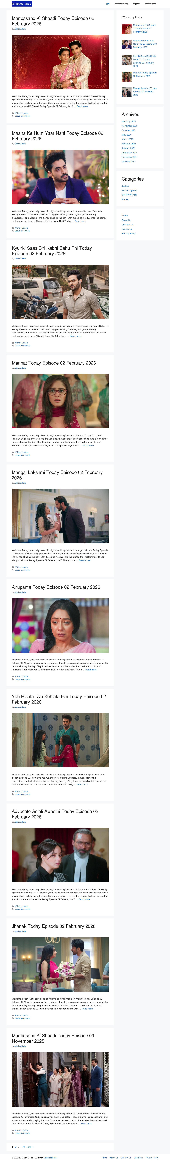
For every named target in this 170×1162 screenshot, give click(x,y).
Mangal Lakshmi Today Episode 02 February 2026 (57, 475)
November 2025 (129, 126)
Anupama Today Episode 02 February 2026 (56, 587)
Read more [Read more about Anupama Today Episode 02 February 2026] (91, 669)
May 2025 (126, 134)
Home (125, 215)
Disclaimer (127, 229)
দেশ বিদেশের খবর (121, 4)
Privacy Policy (129, 233)
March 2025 (127, 139)
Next (30, 1147)
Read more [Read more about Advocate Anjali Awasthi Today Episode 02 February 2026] (84, 899)
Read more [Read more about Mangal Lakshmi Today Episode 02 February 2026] (84, 560)
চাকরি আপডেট (150, 4)
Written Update (21, 113)
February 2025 (129, 143)
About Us (126, 220)
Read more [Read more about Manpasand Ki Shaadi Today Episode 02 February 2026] (82, 106)
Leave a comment (22, 116)
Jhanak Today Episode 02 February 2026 (53, 926)
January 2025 (128, 148)
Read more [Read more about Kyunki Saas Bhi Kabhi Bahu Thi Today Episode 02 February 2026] (75, 336)
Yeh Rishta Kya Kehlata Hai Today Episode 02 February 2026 (59, 699)
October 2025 (128, 130)
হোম (107, 4)
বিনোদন (136, 4)
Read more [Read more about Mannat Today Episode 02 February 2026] (88, 445)
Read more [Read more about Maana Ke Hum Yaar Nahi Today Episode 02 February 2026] (80, 221)
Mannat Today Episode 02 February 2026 (54, 363)
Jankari (125, 186)
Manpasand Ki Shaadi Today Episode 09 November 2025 (53, 1038)
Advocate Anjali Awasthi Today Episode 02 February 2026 (55, 814)
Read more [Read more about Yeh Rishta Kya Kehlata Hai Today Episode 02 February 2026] (82, 784)
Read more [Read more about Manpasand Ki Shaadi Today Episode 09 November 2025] (86, 1123)
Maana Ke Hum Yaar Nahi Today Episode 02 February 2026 (57, 136)
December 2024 (129, 152)
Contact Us (127, 224)
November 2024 (129, 157)
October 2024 (128, 161)
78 (23, 1147)
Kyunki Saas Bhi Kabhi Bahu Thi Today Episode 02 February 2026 (52, 250)
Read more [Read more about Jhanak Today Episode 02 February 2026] (87, 1008)
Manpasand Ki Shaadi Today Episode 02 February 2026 (53, 21)
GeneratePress (50, 1158)
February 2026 (129, 121)
